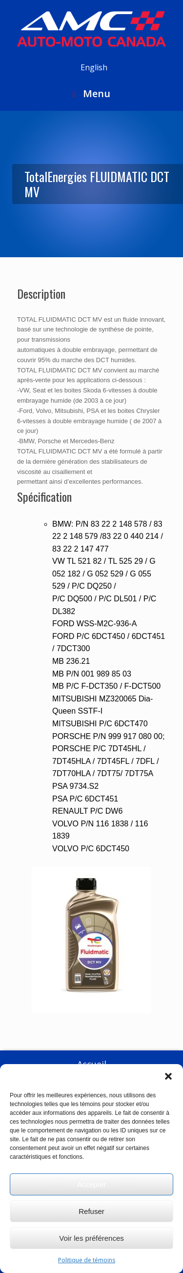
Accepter (91, 1184)
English (94, 67)
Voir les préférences (91, 1238)
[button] (168, 1076)
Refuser (91, 1211)
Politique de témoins (86, 1260)
